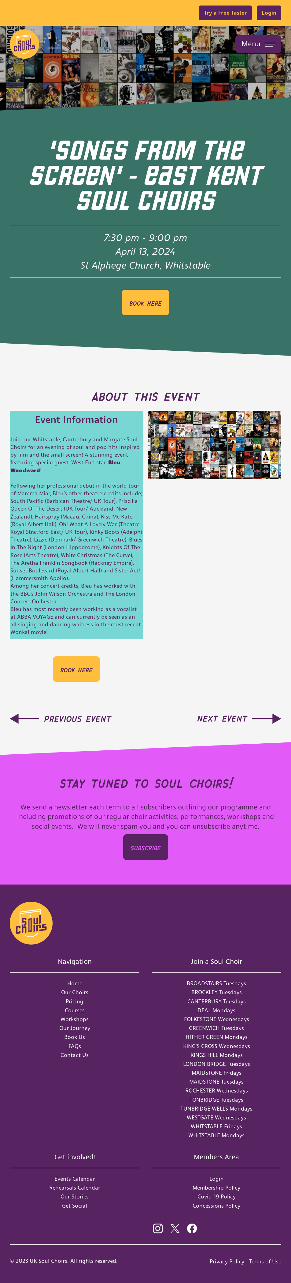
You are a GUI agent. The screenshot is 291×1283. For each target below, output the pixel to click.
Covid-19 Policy (216, 1196)
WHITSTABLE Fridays (216, 1126)
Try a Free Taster (225, 12)
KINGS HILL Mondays (216, 1054)
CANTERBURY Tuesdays (216, 1001)
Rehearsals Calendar (74, 1187)
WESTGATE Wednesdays (216, 1117)
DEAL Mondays (216, 1010)
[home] (24, 44)
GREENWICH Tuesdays (216, 1028)
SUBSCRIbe (146, 847)
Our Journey (74, 1028)
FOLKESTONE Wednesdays (216, 1019)
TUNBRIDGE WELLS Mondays (216, 1108)
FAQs (74, 1046)
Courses (75, 1010)
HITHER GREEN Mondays (217, 1036)
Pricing (74, 1001)
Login (269, 12)
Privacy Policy (227, 1261)
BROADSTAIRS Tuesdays (216, 983)
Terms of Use (265, 1261)
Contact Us (75, 1054)
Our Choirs (74, 992)
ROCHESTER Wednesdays (216, 1090)
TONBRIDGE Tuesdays (216, 1099)
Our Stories (75, 1196)
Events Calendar (74, 1178)
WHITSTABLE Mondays (216, 1135)
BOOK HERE (145, 302)
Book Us (74, 1036)
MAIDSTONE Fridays (216, 1072)
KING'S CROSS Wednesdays (216, 1046)
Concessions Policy (216, 1205)
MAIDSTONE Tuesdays (216, 1081)
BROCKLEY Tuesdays (216, 992)
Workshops (75, 1019)
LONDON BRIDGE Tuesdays (216, 1063)
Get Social (74, 1205)
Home (74, 983)
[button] (258, 44)
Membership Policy (216, 1187)
